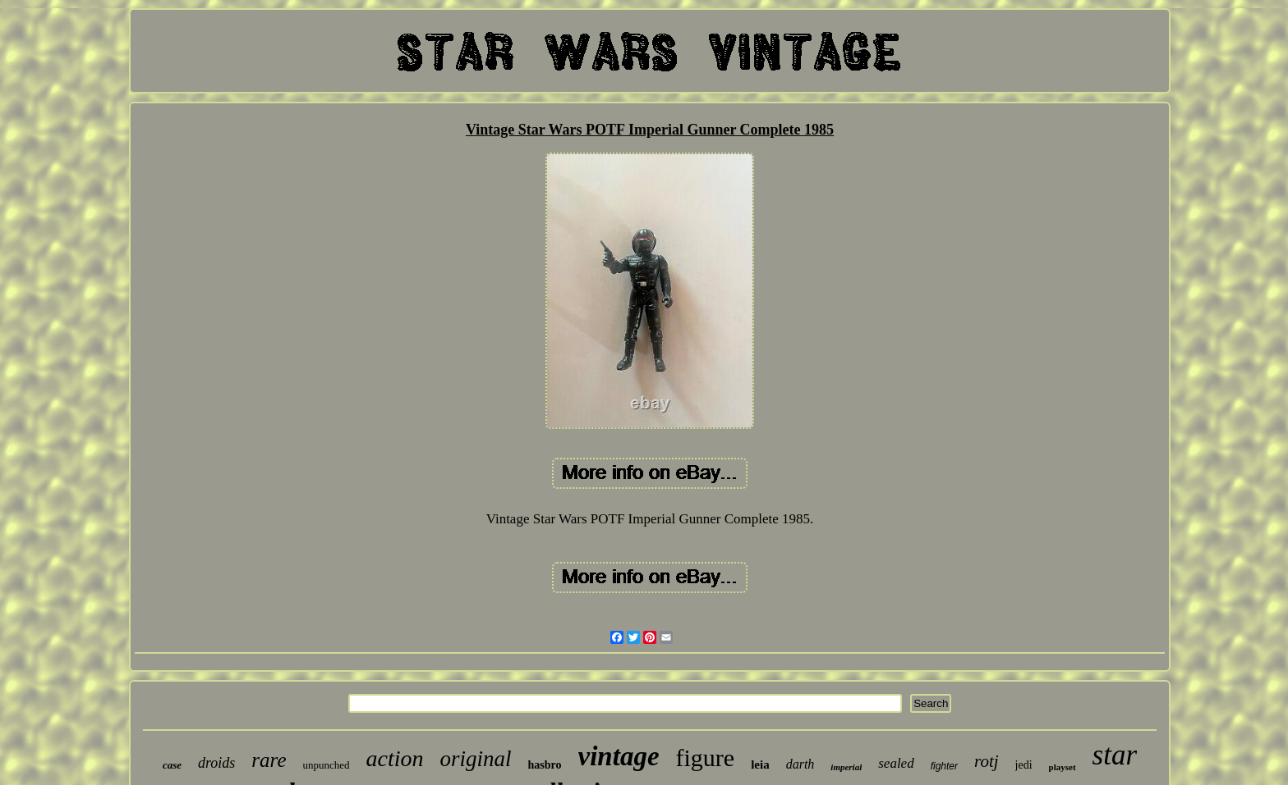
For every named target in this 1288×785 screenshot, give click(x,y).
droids (216, 763)
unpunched (326, 765)
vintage (619, 756)
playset (1062, 767)
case (172, 765)
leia (760, 764)
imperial (846, 767)
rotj (986, 761)
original (476, 758)
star (1114, 755)
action (395, 758)
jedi (1024, 765)
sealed (895, 763)
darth (800, 764)
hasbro (545, 765)
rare (268, 760)
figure (705, 757)
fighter (944, 766)
